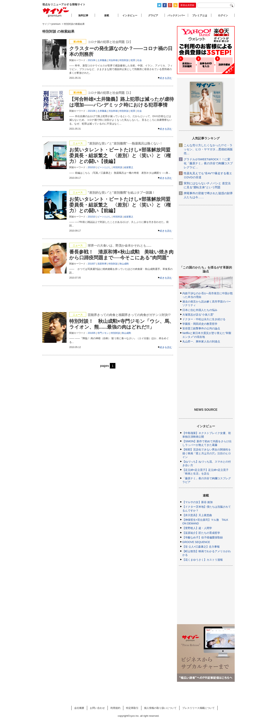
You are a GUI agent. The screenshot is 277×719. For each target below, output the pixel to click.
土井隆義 (102, 60)
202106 (91, 60)
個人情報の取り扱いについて (160, 708)
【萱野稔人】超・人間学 (197, 528)
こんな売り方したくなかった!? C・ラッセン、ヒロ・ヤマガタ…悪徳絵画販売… (208, 149)
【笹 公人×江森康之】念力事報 (201, 546)
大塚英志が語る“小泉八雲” (198, 314)
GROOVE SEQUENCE (196, 542)
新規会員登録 (187, 5)
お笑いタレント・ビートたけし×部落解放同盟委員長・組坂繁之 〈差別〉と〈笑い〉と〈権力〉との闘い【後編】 (120, 155)
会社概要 (79, 708)
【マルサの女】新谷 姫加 (197, 502)
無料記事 (83, 15)
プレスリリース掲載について (198, 708)
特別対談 (124, 60)
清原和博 (102, 263)
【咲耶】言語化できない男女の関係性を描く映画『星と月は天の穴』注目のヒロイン (206, 453)
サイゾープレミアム (56, 12)
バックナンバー (176, 15)
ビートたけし (104, 167)
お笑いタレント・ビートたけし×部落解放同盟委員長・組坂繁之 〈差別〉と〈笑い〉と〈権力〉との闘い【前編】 (120, 204)
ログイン (223, 15)
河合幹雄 (113, 60)
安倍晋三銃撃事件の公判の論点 (201, 328)
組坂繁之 (128, 167)
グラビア (153, 15)
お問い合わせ (97, 708)
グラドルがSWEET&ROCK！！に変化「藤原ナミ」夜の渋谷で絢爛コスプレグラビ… (208, 163)
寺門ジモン (103, 333)
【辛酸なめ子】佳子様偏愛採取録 (202, 537)
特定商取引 (132, 708)
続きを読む (166, 78)
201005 (91, 333)
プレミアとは (199, 15)
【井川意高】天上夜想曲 (197, 515)
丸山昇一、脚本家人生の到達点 (201, 341)
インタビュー (129, 15)
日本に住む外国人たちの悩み (199, 310)
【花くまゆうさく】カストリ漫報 (202, 559)
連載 (106, 15)
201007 (91, 263)
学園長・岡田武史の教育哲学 (199, 323)
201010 (91, 167)
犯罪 (133, 60)
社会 (139, 60)
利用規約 (115, 708)
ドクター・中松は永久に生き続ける (203, 319)
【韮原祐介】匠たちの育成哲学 (201, 532)
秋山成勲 (124, 263)
